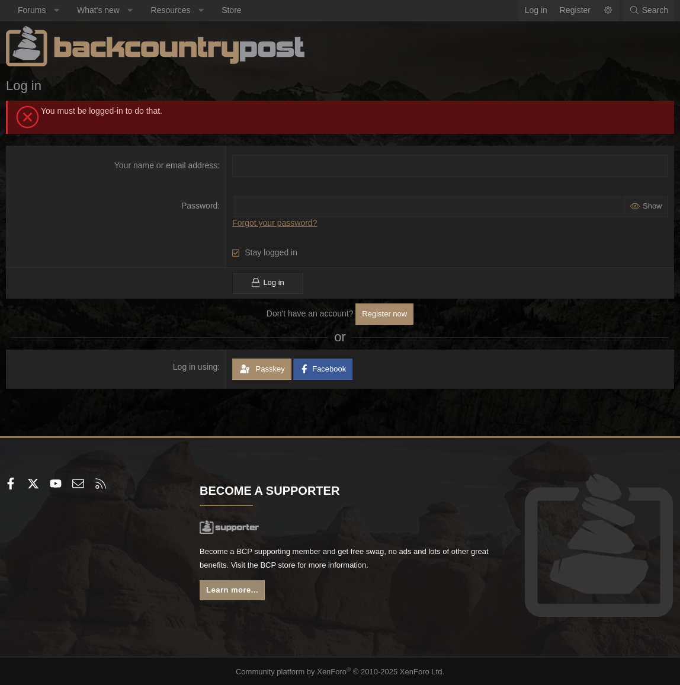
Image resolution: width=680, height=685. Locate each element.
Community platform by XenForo (340, 671)
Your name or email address (166, 165)
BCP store (329, 567)
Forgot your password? (274, 223)
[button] (56, 10)
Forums (32, 10)
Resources (171, 10)
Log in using (195, 366)
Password (199, 205)
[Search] (648, 10)
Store (231, 10)
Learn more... (235, 592)
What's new (98, 10)
